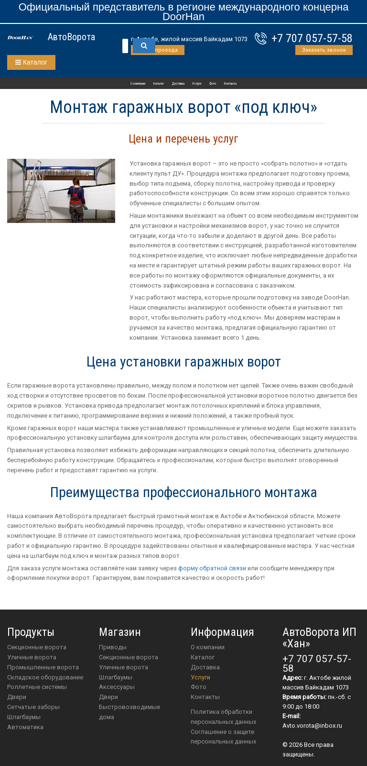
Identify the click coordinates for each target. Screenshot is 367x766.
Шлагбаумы (24, 717)
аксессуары (117, 686)
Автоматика (25, 727)
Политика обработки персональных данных (223, 716)
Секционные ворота (36, 647)
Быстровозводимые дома (129, 712)
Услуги (196, 84)
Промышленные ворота (43, 667)
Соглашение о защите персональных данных (223, 736)
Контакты (230, 84)
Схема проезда (158, 50)
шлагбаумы (115, 677)
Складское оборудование (45, 677)
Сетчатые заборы (33, 706)
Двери (16, 696)
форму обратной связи (212, 568)
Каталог (31, 62)
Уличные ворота (31, 657)
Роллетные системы (37, 686)
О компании (137, 84)
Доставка (178, 84)
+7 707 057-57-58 (312, 38)
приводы (113, 647)
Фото (212, 84)
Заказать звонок (324, 50)
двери (108, 696)
